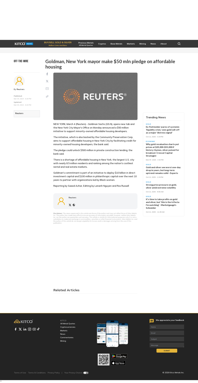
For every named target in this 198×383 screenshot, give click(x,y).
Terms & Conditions (37, 372)
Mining (63, 341)
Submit (167, 351)
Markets (63, 330)
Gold (148, 124)
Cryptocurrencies (67, 327)
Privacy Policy (54, 372)
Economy (150, 141)
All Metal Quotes (67, 323)
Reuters (20, 89)
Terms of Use (20, 372)
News (62, 334)
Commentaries (66, 337)
